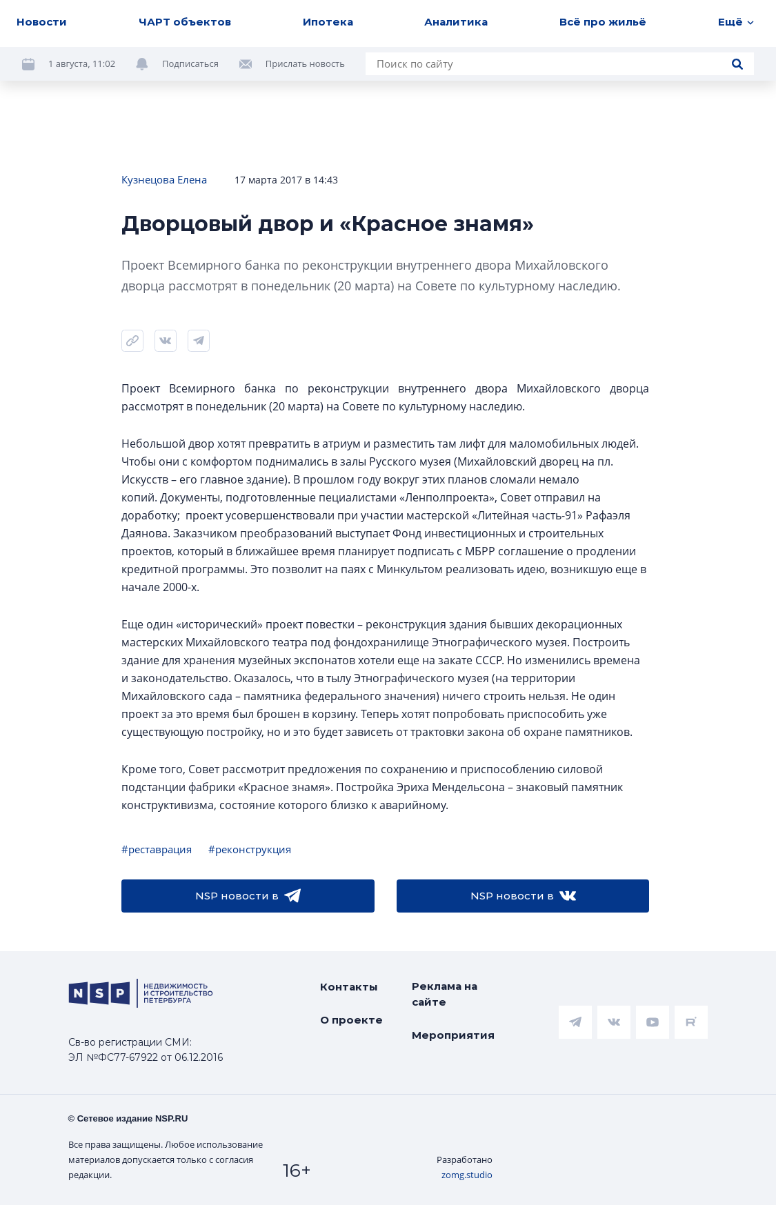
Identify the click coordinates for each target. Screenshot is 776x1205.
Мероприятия (453, 1035)
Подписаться (190, 63)
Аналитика (456, 21)
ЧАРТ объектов (185, 21)
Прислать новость (305, 63)
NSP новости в (248, 896)
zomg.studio (467, 1174)
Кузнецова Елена (164, 179)
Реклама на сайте (444, 993)
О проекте (351, 1019)
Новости (42, 21)
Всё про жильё (602, 21)
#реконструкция (249, 849)
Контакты (349, 986)
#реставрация (156, 849)
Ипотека (328, 21)
